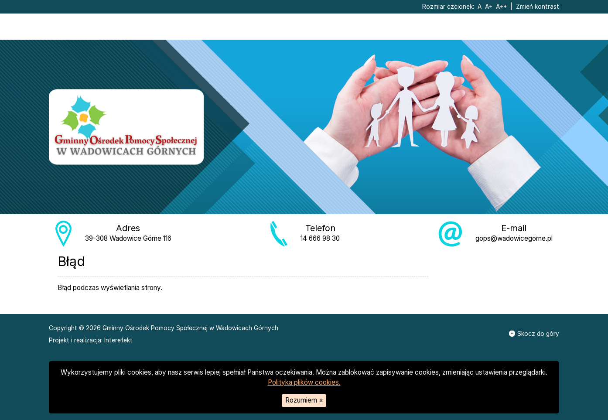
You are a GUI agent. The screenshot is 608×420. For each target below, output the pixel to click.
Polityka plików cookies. (304, 382)
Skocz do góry (534, 333)
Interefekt (118, 340)
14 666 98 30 (320, 238)
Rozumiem (304, 400)
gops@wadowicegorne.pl (514, 238)
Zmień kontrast (537, 6)
